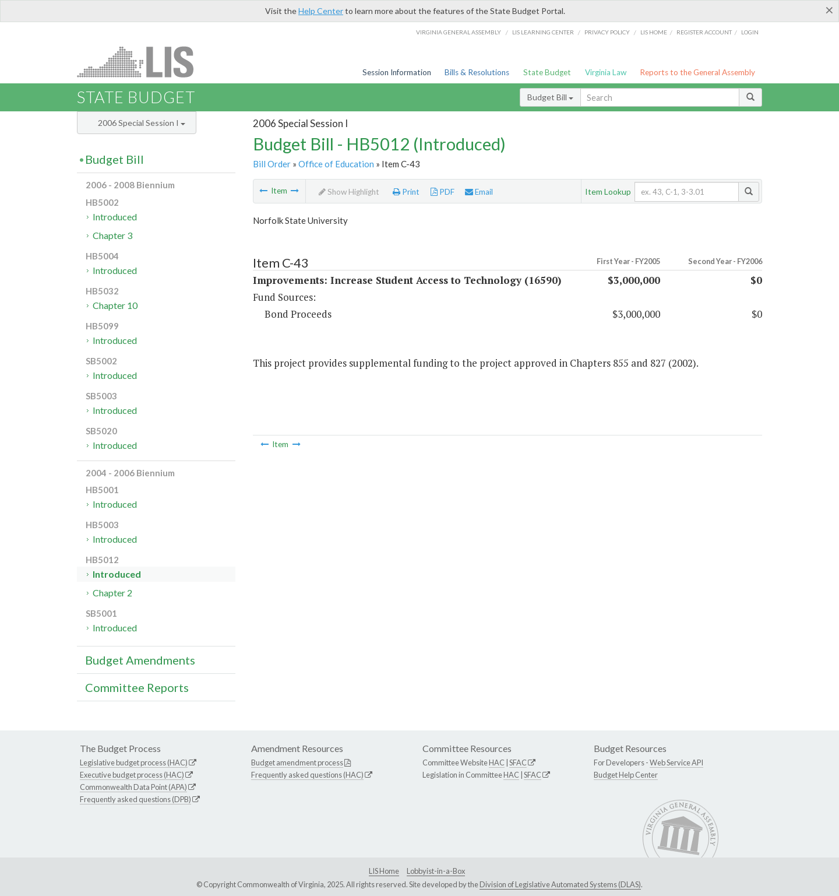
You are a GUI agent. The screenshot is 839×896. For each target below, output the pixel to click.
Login (750, 32)
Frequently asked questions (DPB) (135, 799)
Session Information (396, 72)
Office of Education (336, 164)
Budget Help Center (626, 774)
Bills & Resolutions (477, 72)
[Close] (829, 9)
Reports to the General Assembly (697, 72)
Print (406, 191)
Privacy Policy (607, 32)
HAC (497, 762)
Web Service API (676, 762)
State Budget (547, 72)
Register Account (704, 32)
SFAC (518, 762)
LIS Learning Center (543, 32)
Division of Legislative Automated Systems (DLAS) (560, 884)
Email (479, 191)
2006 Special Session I (141, 123)
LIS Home (384, 871)
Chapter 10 (115, 305)
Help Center (320, 11)
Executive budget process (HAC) (132, 774)
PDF (442, 191)
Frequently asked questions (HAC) (307, 774)
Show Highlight (349, 191)
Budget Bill (550, 97)
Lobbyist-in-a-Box (436, 871)
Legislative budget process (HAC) (134, 762)
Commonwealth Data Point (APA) (133, 787)
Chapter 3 (112, 235)
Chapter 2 (112, 592)
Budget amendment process (297, 762)
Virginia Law (605, 72)
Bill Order (272, 164)
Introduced (115, 216)
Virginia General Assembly (458, 32)
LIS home (653, 32)
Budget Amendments (140, 660)
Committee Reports (137, 687)
